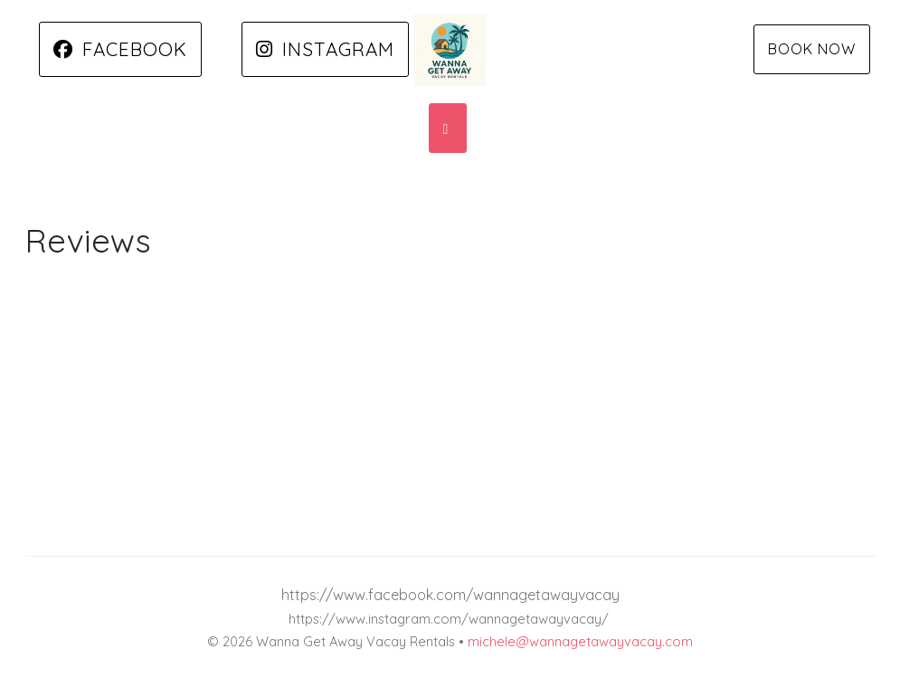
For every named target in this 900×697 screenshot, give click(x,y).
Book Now (812, 49)
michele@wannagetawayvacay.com (580, 641)
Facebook (120, 49)
